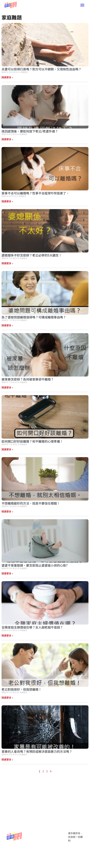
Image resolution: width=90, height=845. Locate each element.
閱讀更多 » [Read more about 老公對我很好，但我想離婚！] (7, 697)
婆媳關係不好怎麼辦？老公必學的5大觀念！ (32, 255)
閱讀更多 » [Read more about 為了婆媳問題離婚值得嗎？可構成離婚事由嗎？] (7, 325)
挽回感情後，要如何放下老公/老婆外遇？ (30, 131)
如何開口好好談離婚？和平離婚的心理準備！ (32, 441)
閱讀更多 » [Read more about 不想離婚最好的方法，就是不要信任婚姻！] (7, 511)
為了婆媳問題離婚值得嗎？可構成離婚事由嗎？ (34, 317)
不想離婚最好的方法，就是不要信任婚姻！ (31, 503)
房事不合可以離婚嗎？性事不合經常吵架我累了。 (35, 193)
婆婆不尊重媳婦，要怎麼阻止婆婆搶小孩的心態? (35, 565)
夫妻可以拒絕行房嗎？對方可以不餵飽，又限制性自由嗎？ (41, 69)
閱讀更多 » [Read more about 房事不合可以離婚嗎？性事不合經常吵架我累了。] (7, 201)
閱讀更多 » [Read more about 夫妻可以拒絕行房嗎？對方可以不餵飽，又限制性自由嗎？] (7, 77)
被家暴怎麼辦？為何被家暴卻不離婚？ (28, 379)
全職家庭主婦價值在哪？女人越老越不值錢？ (32, 627)
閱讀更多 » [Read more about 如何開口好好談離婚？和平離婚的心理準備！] (7, 449)
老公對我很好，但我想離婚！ (21, 689)
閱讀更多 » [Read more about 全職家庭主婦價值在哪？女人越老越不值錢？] (7, 635)
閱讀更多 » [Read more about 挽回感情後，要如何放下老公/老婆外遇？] (7, 139)
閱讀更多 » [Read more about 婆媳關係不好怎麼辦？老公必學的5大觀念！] (7, 263)
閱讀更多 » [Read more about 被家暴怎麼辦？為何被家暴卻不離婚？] (7, 387)
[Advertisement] (45, 757)
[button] (82, 5)
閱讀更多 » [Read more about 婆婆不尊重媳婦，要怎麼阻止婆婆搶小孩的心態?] (7, 573)
